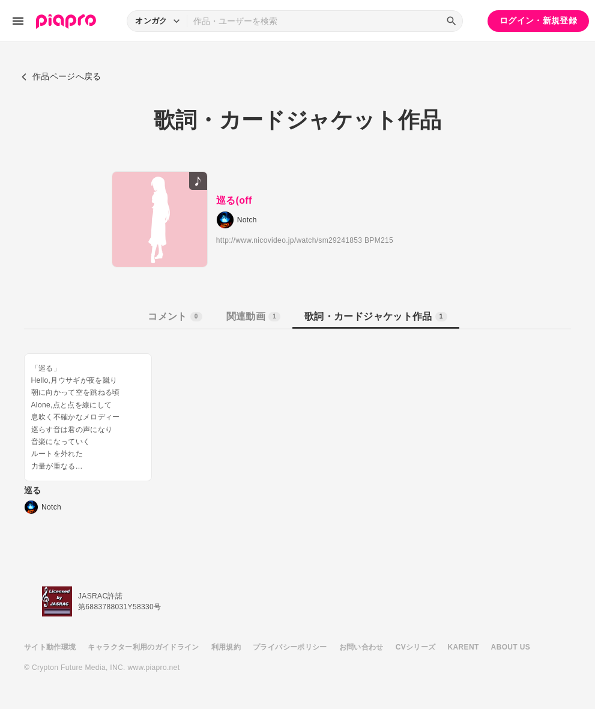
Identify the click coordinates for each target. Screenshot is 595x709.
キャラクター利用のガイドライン (143, 647)
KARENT (463, 647)
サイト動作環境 (50, 647)
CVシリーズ (416, 647)
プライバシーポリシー (290, 647)
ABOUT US (510, 647)
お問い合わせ (361, 647)
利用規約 (226, 647)
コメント (175, 316)
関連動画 (253, 316)
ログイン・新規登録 (538, 20)
